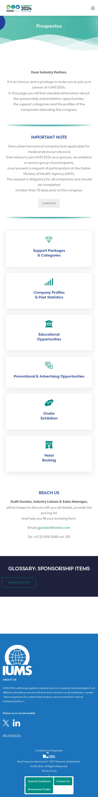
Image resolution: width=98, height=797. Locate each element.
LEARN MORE (49, 203)
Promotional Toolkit (39, 789)
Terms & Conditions (39, 781)
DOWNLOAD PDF (18, 582)
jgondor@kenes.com (54, 527)
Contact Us (63, 781)
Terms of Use (49, 770)
